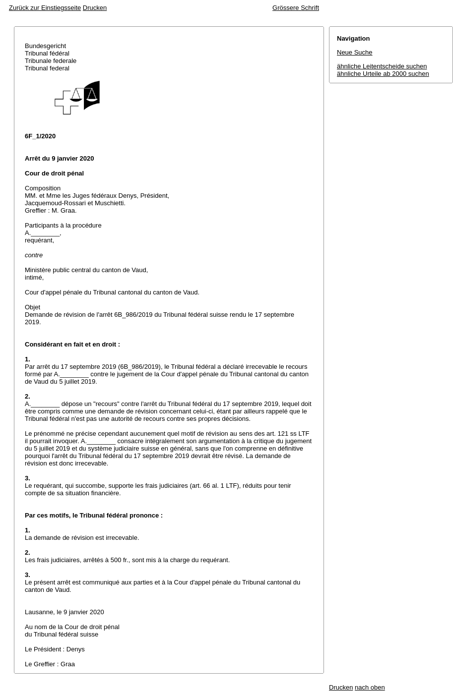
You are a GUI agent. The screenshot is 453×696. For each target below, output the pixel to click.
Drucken (95, 7)
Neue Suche (355, 52)
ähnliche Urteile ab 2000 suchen (383, 73)
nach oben (370, 687)
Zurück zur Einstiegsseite (45, 7)
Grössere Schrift (295, 7)
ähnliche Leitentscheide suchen (382, 66)
